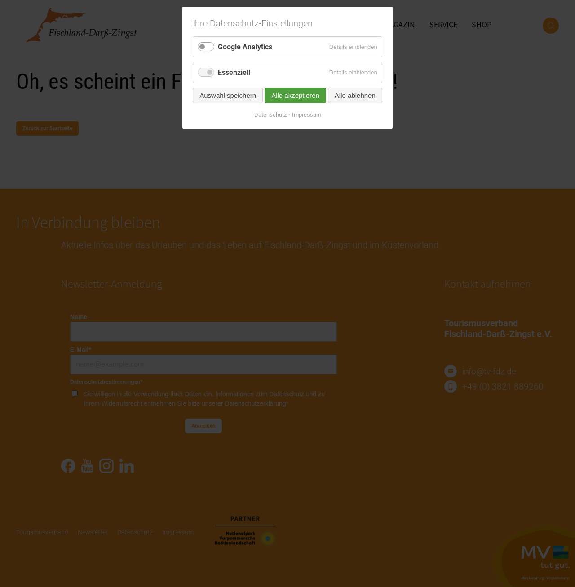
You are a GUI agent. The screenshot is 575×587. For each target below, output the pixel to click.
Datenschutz (270, 114)
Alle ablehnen (355, 95)
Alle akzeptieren (295, 95)
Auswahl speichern (227, 95)
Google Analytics (245, 47)
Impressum (306, 114)
